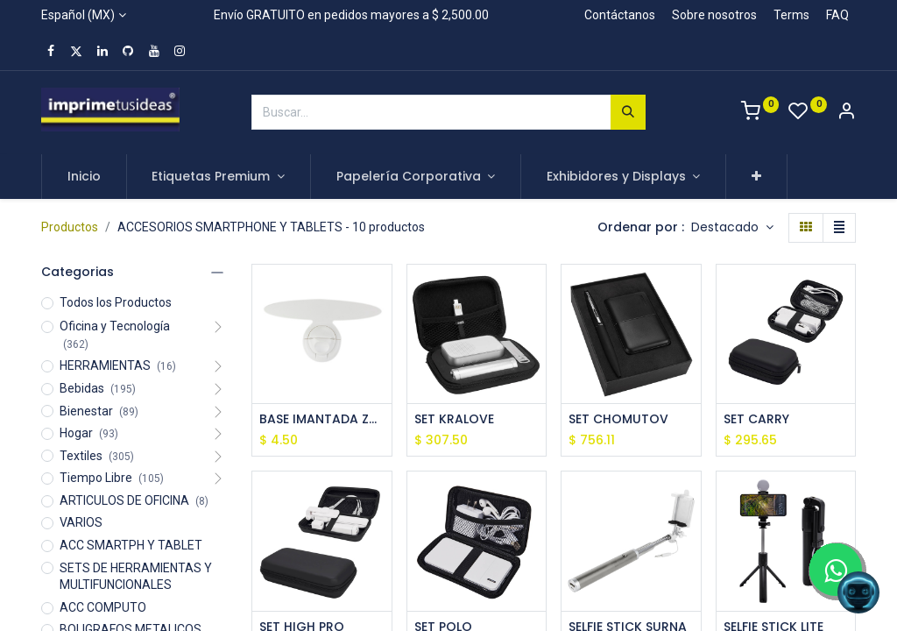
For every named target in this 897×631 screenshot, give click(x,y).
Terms (791, 15)
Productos (69, 227)
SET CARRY (756, 419)
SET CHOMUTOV (618, 419)
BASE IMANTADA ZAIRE (322, 419)
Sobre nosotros (714, 15)
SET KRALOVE (454, 419)
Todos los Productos (116, 302)
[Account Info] (846, 113)
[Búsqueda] (628, 112)
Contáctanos (619, 15)
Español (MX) (78, 15)
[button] (756, 177)
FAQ (837, 15)
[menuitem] (84, 177)
